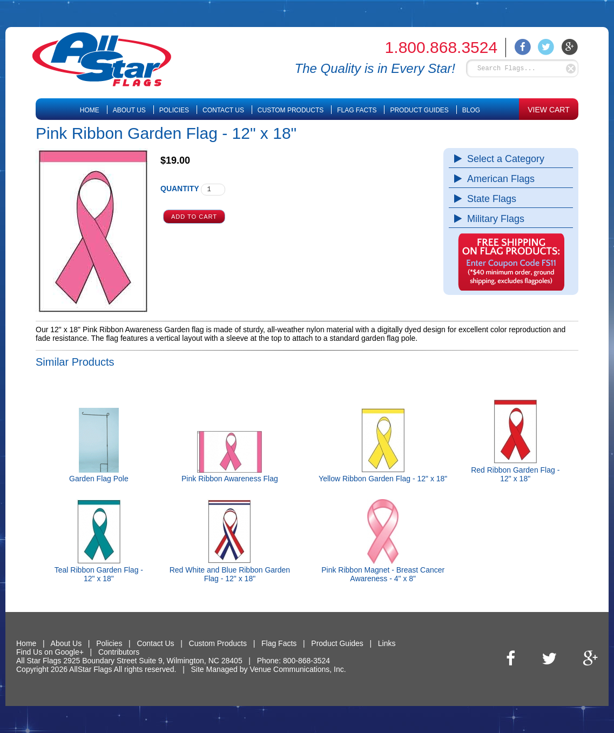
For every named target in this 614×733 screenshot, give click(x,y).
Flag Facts (356, 110)
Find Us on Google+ (50, 652)
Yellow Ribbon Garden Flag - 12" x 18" (383, 478)
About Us (129, 110)
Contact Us (223, 110)
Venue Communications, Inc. (297, 669)
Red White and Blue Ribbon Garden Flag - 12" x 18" (230, 574)
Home (89, 110)
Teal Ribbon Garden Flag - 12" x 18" (99, 574)
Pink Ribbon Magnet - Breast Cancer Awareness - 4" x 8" (382, 574)
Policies (174, 110)
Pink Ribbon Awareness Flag (229, 478)
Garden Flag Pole (99, 478)
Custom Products (290, 110)
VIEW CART (549, 109)
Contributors (118, 652)
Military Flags (493, 218)
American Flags (498, 178)
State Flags (489, 198)
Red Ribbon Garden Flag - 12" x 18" (515, 474)
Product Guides (419, 110)
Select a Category (503, 158)
